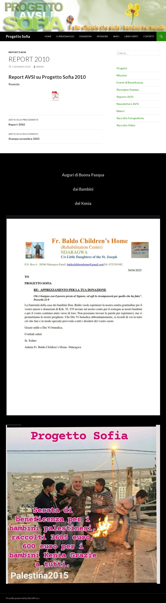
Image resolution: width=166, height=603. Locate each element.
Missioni (122, 75)
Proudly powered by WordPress (23, 598)
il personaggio (65, 36)
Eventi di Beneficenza (130, 82)
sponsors (102, 36)
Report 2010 (55, 121)
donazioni (85, 36)
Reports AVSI (17, 52)
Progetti (122, 68)
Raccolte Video (126, 125)
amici (116, 36)
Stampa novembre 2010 (55, 136)
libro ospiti (131, 36)
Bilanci (120, 111)
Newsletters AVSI (128, 104)
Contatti (148, 36)
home (48, 36)
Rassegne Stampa (128, 89)
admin (40, 66)
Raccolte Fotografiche (130, 118)
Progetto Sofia (18, 36)
